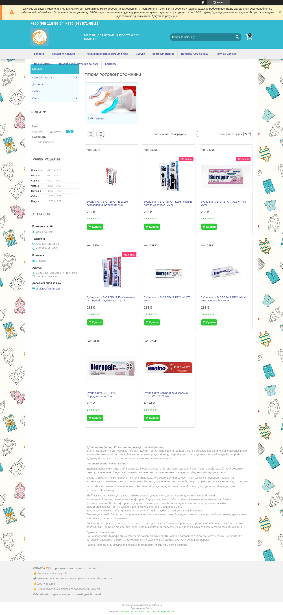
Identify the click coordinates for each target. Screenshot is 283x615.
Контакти (111, 64)
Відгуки (140, 53)
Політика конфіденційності (160, 611)
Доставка (37, 84)
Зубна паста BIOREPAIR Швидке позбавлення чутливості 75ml (107, 203)
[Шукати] (237, 37)
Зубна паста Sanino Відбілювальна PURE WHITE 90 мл (166, 394)
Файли (36, 91)
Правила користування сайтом (78, 64)
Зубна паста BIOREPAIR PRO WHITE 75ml (167, 299)
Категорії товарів (42, 77)
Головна (39, 53)
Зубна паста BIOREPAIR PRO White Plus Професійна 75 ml (223, 299)
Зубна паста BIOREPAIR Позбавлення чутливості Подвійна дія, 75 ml (111, 299)
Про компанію (43, 64)
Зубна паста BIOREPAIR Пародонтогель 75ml (102, 394)
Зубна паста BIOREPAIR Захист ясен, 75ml (224, 203)
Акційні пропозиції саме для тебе (107, 53)
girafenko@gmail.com (48, 288)
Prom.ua (158, 605)
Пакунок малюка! (226, 53)
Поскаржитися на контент (132, 611)
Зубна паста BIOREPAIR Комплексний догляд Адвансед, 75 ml (168, 203)
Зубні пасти (96, 118)
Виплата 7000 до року (194, 53)
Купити (96, 226)
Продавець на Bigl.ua (141, 608)
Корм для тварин (163, 53)
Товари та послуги (63, 53)
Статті (36, 98)
